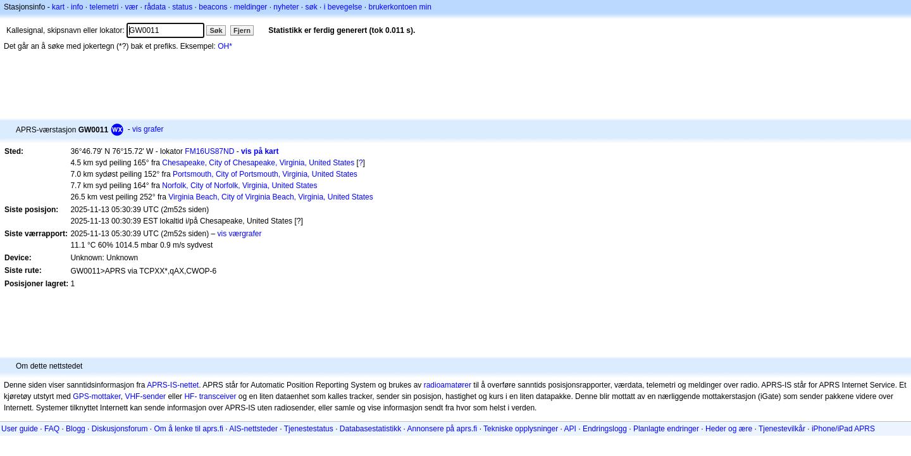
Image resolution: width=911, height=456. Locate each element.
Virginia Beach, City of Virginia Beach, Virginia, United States (270, 197)
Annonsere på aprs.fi (442, 428)
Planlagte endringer (666, 428)
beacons (213, 7)
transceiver (218, 396)
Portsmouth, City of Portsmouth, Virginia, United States (265, 174)
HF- (190, 396)
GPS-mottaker (96, 396)
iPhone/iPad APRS (843, 428)
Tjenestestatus (308, 428)
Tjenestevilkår (782, 428)
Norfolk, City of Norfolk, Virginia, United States (239, 185)
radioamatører (447, 385)
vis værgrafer (240, 233)
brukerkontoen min (400, 7)
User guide (19, 428)
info (77, 7)
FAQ (51, 428)
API (570, 428)
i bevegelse (343, 7)
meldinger (251, 7)
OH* (225, 46)
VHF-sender (145, 396)
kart (58, 7)
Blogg (75, 428)
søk (311, 7)
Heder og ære (728, 428)
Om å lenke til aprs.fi (188, 428)
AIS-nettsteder (253, 428)
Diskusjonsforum (120, 428)
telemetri (103, 7)
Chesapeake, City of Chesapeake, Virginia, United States (258, 162)
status (182, 7)
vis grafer (147, 129)
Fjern (242, 30)
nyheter (286, 7)
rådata (155, 7)
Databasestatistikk (370, 428)
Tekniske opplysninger (520, 428)
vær (131, 7)
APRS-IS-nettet (173, 385)
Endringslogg (605, 428)
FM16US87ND (209, 151)
